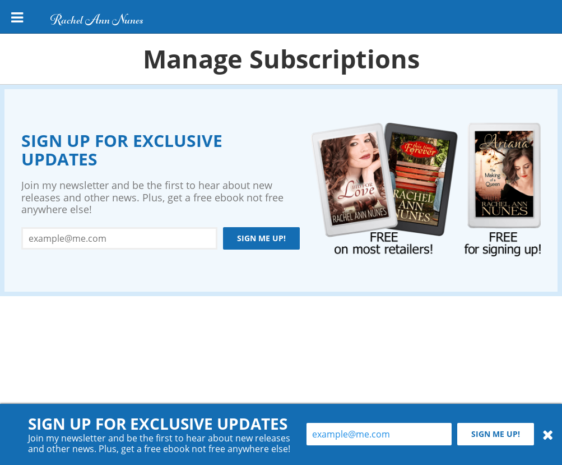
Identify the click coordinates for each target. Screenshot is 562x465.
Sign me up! (261, 238)
